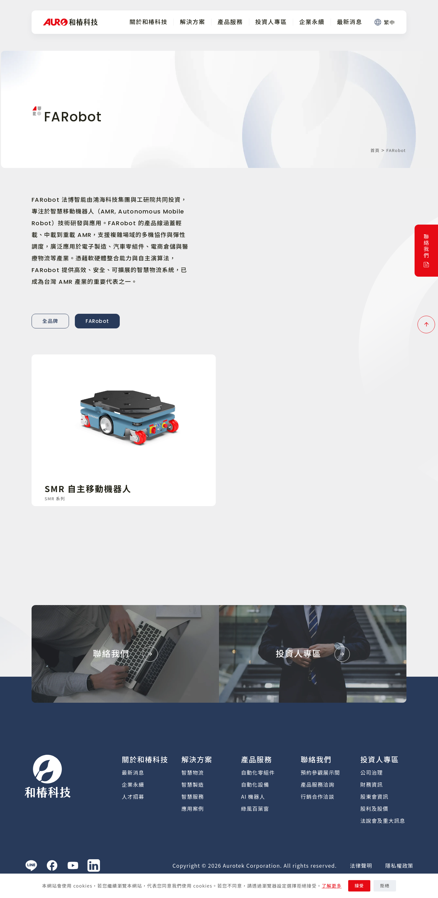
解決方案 (192, 22)
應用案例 (193, 808)
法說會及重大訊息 (382, 820)
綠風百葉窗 (255, 808)
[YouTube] (72, 865)
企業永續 (311, 22)
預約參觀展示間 (320, 772)
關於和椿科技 (149, 22)
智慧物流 (193, 772)
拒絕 (385, 886)
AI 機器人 (253, 796)
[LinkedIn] (93, 865)
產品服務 (230, 22)
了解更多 (332, 885)
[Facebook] (52, 865)
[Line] (31, 865)
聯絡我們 (316, 760)
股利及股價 (374, 808)
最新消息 (349, 22)
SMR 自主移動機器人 (88, 488)
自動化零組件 (258, 772)
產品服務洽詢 (318, 784)
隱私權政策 (399, 865)
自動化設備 (255, 784)
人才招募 (133, 796)
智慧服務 (193, 796)
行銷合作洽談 (318, 796)
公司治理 (371, 772)
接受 (359, 886)
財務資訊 (371, 784)
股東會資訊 (374, 796)
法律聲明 (361, 865)
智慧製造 (193, 784)
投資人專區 (271, 22)
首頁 (375, 150)
